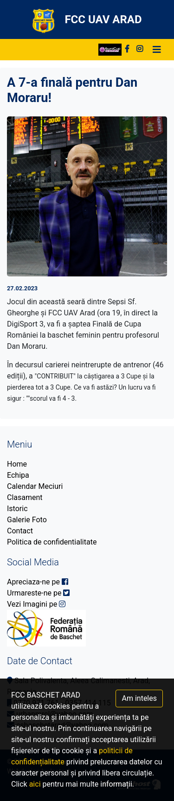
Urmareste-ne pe (38, 593)
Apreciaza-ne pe (37, 581)
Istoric (17, 508)
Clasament (25, 497)
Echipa (18, 475)
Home (17, 464)
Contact (20, 530)
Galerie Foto (27, 519)
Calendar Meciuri (35, 486)
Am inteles (139, 698)
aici (35, 784)
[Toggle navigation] (157, 50)
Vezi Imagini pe (36, 604)
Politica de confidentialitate (52, 542)
